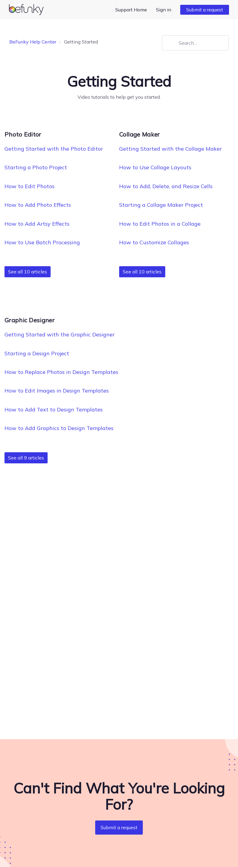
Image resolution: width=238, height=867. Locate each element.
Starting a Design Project (36, 353)
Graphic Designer (29, 320)
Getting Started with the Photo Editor (53, 148)
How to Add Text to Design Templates (53, 409)
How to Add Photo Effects (37, 204)
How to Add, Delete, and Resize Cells (166, 186)
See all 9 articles (26, 458)
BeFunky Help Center (32, 42)
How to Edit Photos (29, 186)
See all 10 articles (27, 272)
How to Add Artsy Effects (36, 223)
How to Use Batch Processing (42, 242)
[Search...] (195, 42)
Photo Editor (22, 134)
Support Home (131, 10)
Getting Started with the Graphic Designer (59, 334)
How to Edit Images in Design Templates (56, 390)
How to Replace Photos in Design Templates (61, 372)
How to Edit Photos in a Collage (160, 223)
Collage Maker (139, 134)
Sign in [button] (163, 10)
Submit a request (204, 10)
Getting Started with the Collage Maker (170, 148)
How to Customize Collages (154, 242)
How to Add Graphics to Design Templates (58, 428)
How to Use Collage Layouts (155, 167)
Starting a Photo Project (35, 167)
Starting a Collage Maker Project (161, 204)
